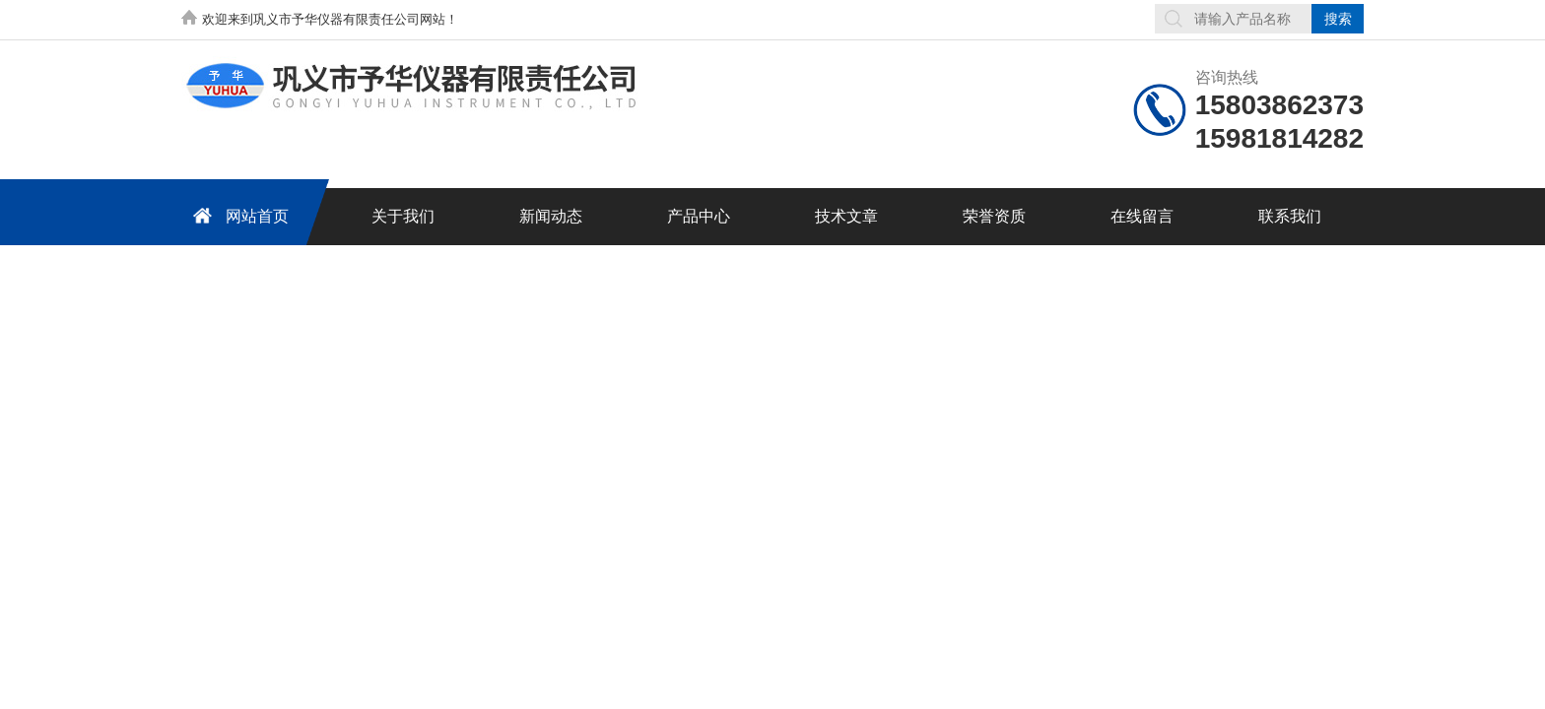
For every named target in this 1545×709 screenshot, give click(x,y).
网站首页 (237, 215)
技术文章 (846, 216)
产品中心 (698, 216)
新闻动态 (550, 216)
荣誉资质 (994, 216)
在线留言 (1142, 216)
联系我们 (1289, 216)
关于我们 (403, 216)
